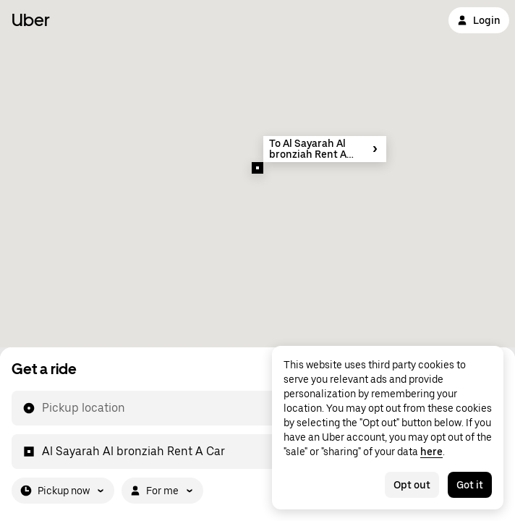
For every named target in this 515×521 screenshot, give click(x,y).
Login (479, 20)
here (431, 451)
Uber (31, 19)
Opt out (411, 485)
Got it (469, 485)
